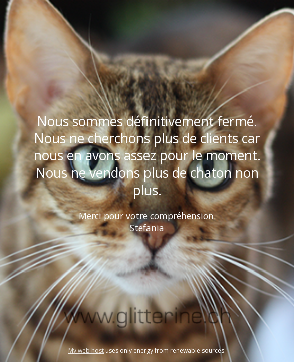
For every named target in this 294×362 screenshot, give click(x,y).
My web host (86, 350)
